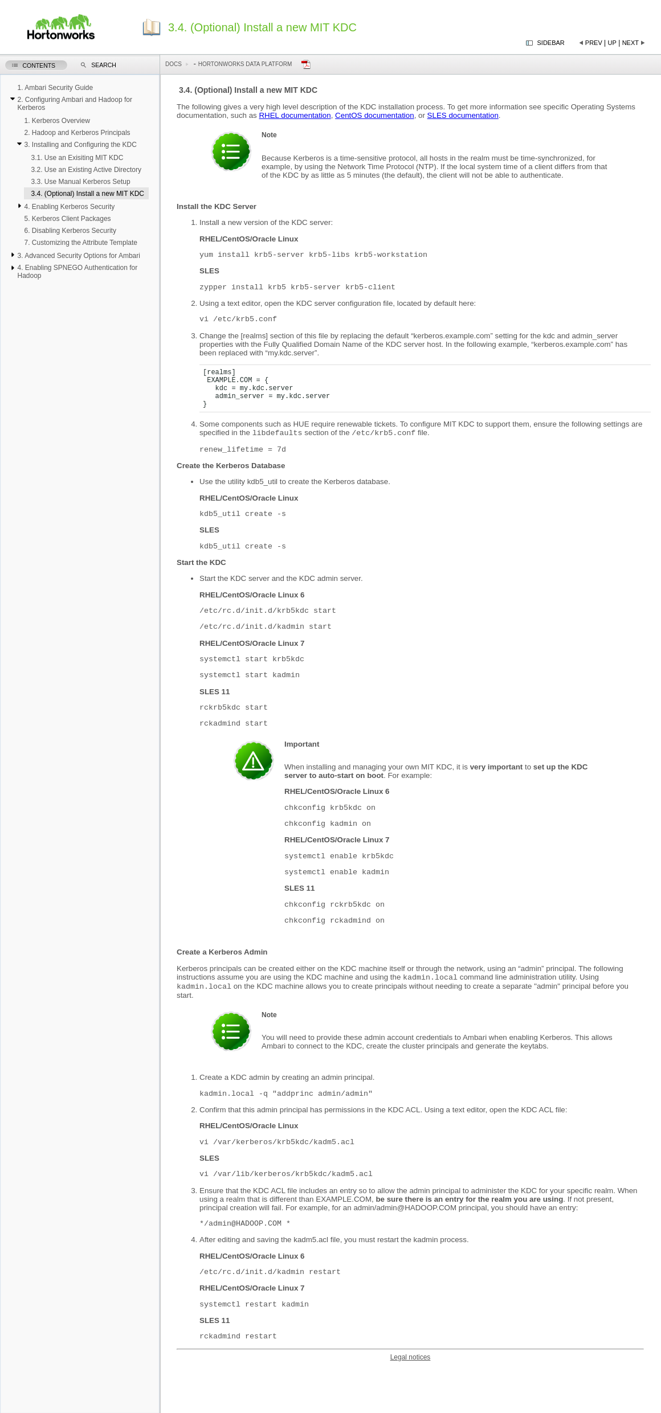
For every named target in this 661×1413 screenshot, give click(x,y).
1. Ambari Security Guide (55, 88)
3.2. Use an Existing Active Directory (86, 170)
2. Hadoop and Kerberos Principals (77, 133)
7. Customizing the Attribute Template (80, 243)
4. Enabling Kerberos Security (69, 207)
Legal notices (410, 1403)
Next (630, 42)
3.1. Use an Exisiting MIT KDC (77, 158)
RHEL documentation (294, 115)
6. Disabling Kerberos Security (70, 231)
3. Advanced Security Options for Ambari (78, 256)
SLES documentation (463, 115)
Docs (173, 64)
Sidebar (551, 42)
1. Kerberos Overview (56, 121)
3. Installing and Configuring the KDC (80, 145)
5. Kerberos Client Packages (67, 219)
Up (612, 42)
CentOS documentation (374, 115)
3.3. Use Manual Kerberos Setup (80, 182)
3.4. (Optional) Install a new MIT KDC (87, 194)
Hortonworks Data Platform (245, 64)
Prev (593, 42)
